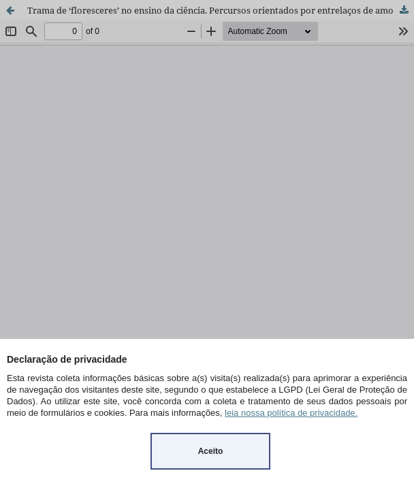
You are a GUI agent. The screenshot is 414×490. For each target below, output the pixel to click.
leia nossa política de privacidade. (291, 413)
